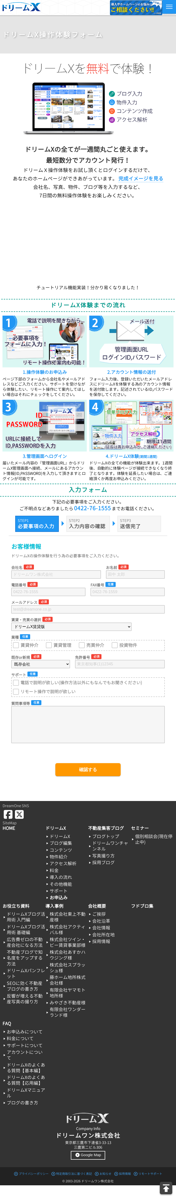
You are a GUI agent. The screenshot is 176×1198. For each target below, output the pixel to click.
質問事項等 (20, 703)
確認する (88, 769)
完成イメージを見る (140, 178)
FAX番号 (97, 585)
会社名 (16, 568)
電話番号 (18, 585)
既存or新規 (20, 657)
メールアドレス (24, 602)
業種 (15, 637)
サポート (18, 675)
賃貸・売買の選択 (26, 620)
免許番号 (82, 657)
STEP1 (23, 520)
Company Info (88, 1128)
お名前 (111, 568)
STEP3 (125, 520)
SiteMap (9, 823)
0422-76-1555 (92, 508)
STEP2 (74, 520)
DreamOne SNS (15, 805)
